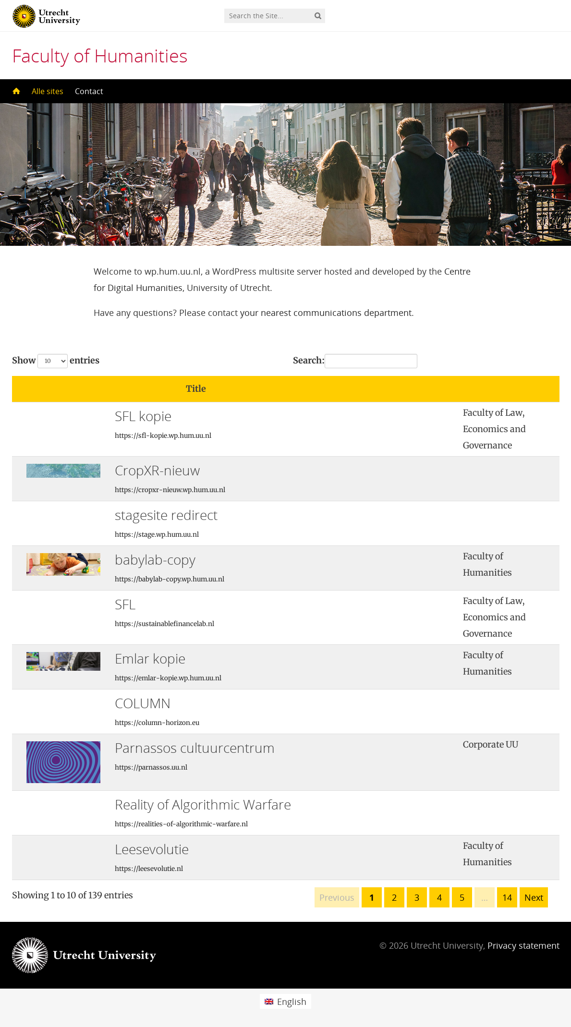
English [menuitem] (291, 1001)
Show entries (55, 361)
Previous (336, 897)
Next (533, 897)
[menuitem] (285, 1001)
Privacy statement (523, 945)
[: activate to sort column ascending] (418, 389)
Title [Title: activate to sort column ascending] (196, 388)
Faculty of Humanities (100, 55)
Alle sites (47, 91)
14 (507, 897)
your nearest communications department (326, 312)
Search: (355, 361)
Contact (89, 91)
